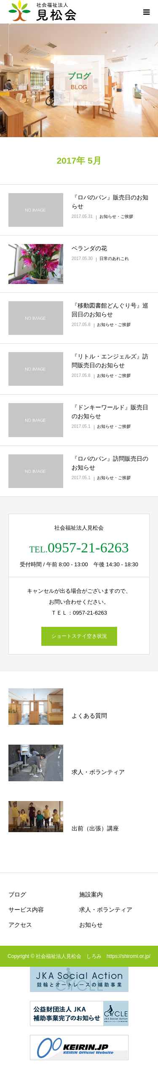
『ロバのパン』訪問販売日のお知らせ (110, 463)
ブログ (17, 894)
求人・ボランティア (105, 909)
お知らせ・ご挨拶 (116, 216)
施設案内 (91, 894)
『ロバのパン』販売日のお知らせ (110, 202)
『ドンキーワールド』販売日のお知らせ (110, 411)
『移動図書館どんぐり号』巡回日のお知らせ (110, 310)
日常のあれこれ (114, 258)
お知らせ (91, 924)
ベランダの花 (89, 248)
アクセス (20, 924)
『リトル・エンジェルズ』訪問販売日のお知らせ (110, 361)
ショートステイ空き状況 (79, 636)
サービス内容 (26, 909)
